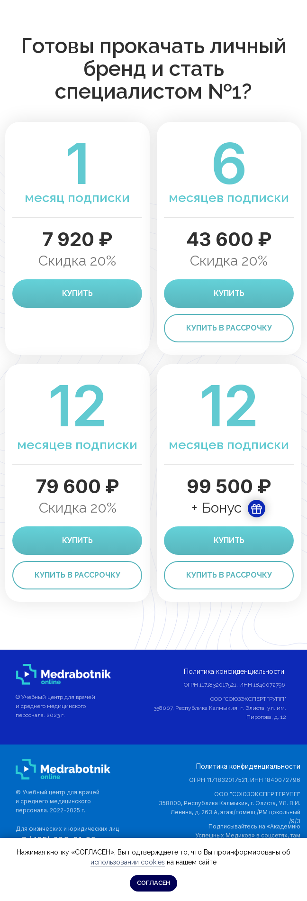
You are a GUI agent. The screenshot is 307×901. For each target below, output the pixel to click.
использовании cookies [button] (127, 862)
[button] (229, 575)
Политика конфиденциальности (248, 766)
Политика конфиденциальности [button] (234, 671)
